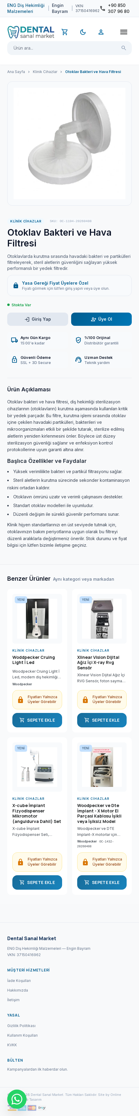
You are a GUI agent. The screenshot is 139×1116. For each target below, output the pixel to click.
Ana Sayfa (16, 71)
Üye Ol (101, 319)
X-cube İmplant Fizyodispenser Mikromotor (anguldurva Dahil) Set (36, 813)
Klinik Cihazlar (45, 71)
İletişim (13, 1000)
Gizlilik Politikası (21, 1025)
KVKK (12, 1045)
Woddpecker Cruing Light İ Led (33, 660)
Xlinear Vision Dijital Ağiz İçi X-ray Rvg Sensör (98, 663)
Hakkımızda (17, 990)
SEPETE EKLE (37, 720)
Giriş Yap (37, 319)
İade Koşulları (19, 980)
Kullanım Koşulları (22, 1035)
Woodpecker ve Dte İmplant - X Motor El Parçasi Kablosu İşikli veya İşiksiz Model (99, 813)
